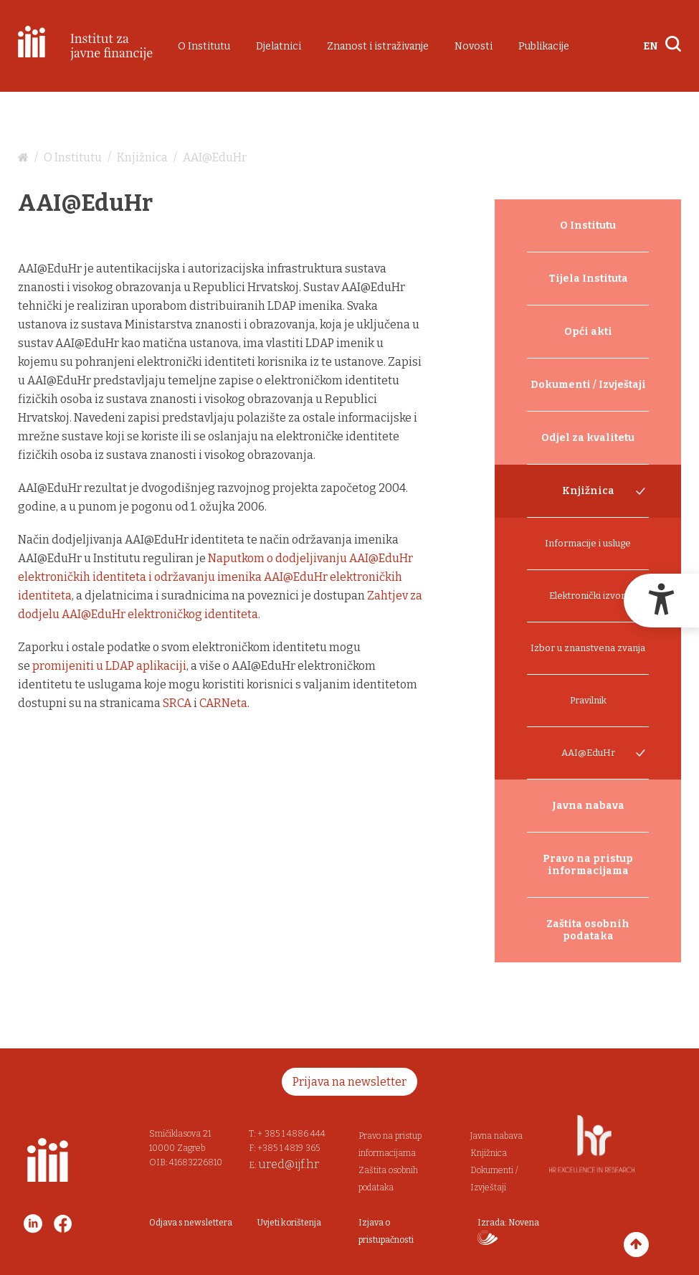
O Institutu (204, 46)
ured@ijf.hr (288, 1164)
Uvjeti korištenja (289, 1223)
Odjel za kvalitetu (587, 438)
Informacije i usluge (588, 543)
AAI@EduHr (215, 157)
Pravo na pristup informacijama (588, 865)
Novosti (474, 46)
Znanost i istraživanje (378, 46)
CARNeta (223, 703)
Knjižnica (142, 157)
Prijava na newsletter (349, 1082)
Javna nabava (588, 806)
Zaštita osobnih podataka (587, 930)
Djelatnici (278, 46)
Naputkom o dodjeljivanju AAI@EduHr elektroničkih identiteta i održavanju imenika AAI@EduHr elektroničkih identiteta (215, 576)
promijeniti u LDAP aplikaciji (109, 666)
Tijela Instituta (588, 278)
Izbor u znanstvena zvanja (588, 648)
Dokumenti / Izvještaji (588, 385)
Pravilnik (588, 700)
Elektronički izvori (588, 595)
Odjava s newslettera (190, 1223)
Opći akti (588, 332)
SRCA (177, 703)
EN (650, 46)
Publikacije (543, 46)
